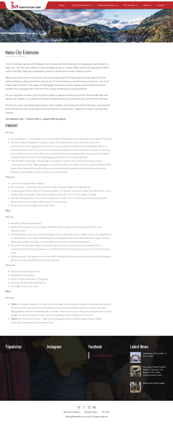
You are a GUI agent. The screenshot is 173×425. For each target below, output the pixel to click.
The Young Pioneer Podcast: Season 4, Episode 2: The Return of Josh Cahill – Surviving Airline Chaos (154, 371)
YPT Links (106, 412)
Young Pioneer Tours (103, 355)
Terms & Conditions (72, 412)
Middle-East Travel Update (153, 383)
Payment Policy (90, 412)
